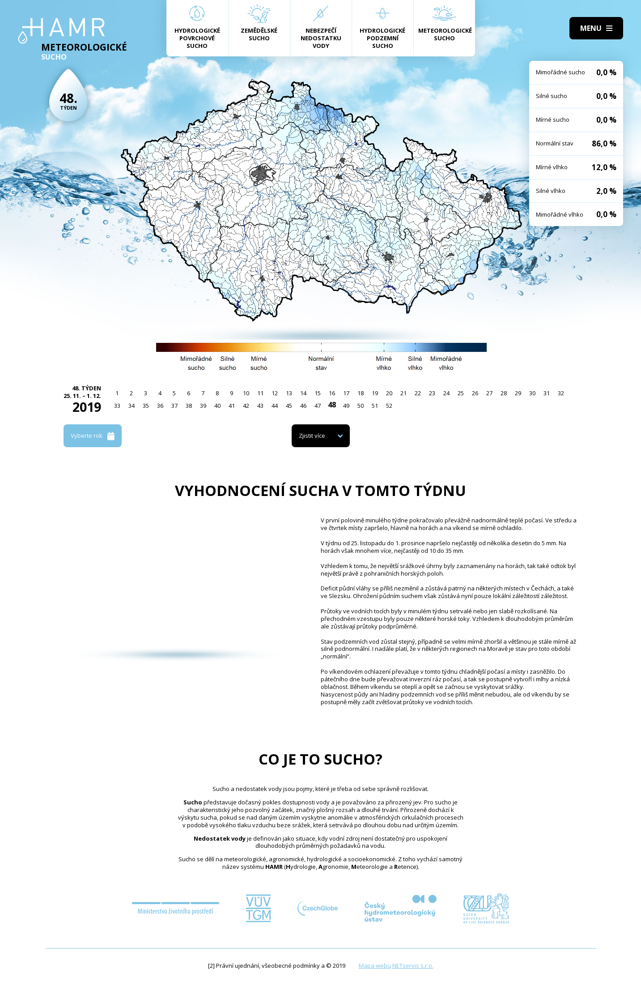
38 (189, 406)
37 (174, 406)
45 (289, 406)
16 (332, 393)
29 (518, 393)
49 (346, 406)
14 (303, 393)
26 (475, 393)
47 (317, 406)
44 (275, 406)
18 (360, 393)
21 (403, 393)
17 (346, 393)
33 (117, 406)
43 (260, 406)
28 (504, 393)
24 (446, 393)
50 (360, 406)
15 (317, 393)
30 (532, 393)
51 (375, 406)
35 (146, 406)
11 (260, 393)
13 (289, 393)
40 (217, 406)
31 (546, 393)
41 (232, 406)
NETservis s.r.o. (412, 966)
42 (246, 406)
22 (418, 393)
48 (332, 405)
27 (489, 393)
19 (375, 393)
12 (275, 393)
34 (131, 406)
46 (303, 406)
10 (246, 393)
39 (203, 406)
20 (389, 393)
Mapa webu (375, 966)
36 (160, 406)
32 (561, 393)
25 (461, 393)
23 (432, 393)
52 (389, 406)
